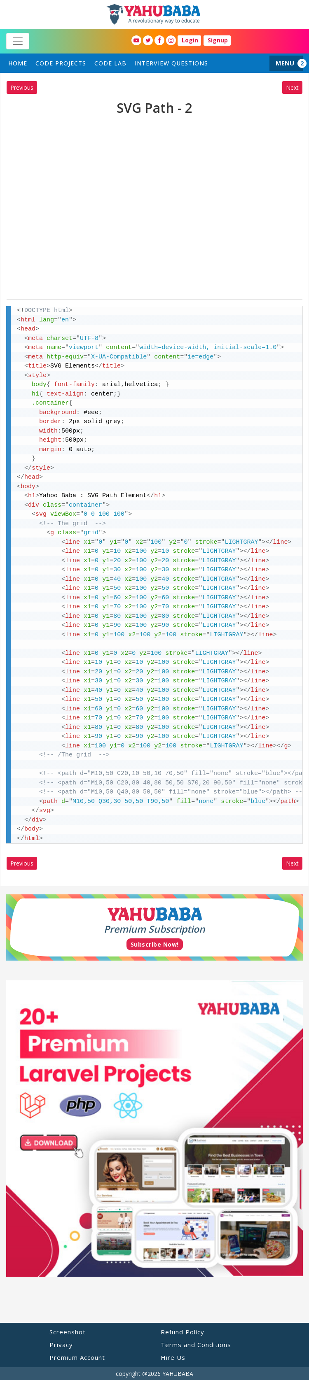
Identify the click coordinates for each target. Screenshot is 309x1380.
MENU (285, 63)
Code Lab (110, 63)
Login (190, 40)
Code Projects (60, 63)
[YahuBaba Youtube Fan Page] (136, 40)
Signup (218, 40)
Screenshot (67, 1332)
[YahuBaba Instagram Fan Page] (171, 40)
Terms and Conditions (196, 1344)
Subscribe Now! (155, 944)
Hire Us (173, 1357)
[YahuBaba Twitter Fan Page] (148, 40)
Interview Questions (171, 63)
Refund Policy (182, 1332)
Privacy (61, 1344)
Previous (21, 87)
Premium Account (77, 1357)
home (17, 63)
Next (292, 87)
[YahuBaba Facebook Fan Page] (159, 40)
